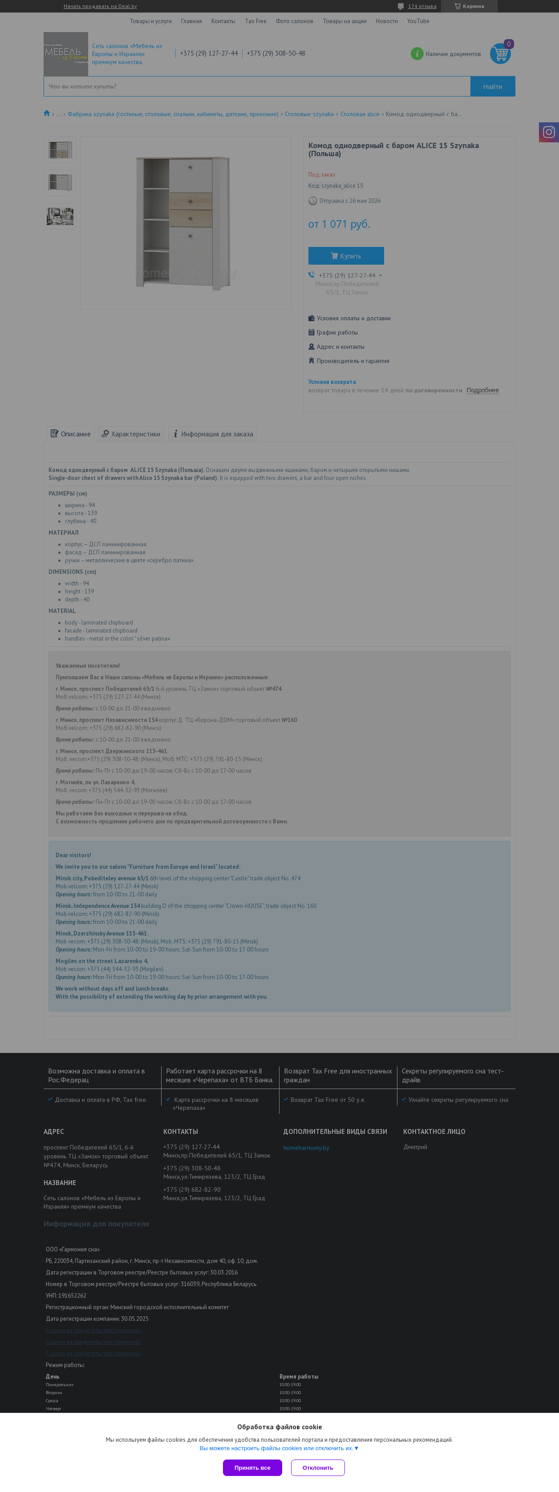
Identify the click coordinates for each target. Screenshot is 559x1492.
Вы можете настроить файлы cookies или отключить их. (276, 1448)
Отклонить (318, 1467)
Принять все (253, 1467)
